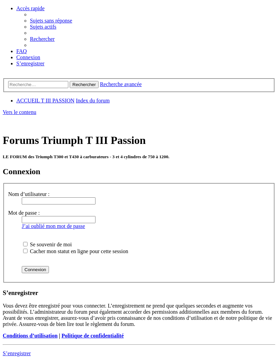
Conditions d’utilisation (30, 336)
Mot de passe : (24, 213)
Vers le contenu (19, 112)
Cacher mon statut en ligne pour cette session (75, 251)
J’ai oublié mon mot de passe (53, 226)
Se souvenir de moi (47, 244)
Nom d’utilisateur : (29, 194)
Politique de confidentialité (93, 336)
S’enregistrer (17, 353)
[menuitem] (51, 20)
